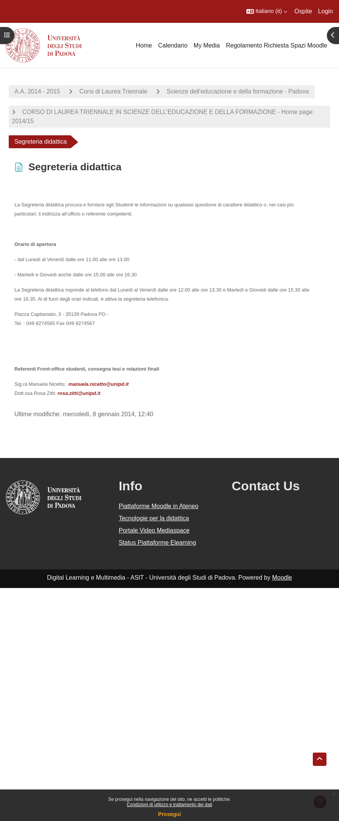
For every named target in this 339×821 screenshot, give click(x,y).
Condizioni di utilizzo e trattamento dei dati (169, 804)
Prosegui (169, 814)
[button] (266, 11)
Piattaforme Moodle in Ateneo (159, 506)
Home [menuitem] (144, 45)
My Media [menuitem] (207, 45)
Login (325, 11)
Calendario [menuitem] (172, 45)
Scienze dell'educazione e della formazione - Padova (238, 91)
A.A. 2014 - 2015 (37, 91)
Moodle (282, 577)
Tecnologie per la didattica (154, 518)
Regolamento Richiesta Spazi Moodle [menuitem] (276, 45)
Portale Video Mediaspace (154, 530)
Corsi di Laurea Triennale (113, 91)
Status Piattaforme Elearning (157, 542)
